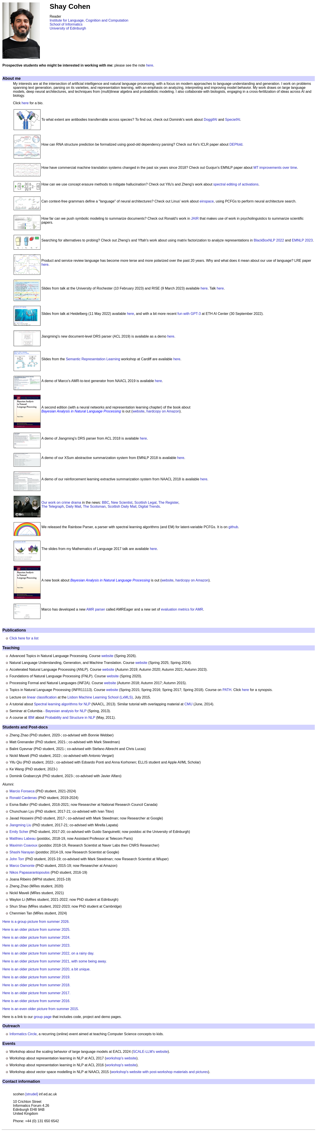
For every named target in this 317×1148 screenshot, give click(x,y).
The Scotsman (94, 506)
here (149, 65)
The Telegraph (52, 506)
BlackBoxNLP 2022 (269, 240)
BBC (105, 502)
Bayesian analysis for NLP (66, 711)
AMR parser (95, 609)
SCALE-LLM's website (150, 1051)
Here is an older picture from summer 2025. (36, 929)
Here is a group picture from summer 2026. (36, 921)
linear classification (42, 697)
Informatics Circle (23, 1034)
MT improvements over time (275, 167)
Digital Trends (149, 506)
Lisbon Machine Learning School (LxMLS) (100, 697)
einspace (207, 201)
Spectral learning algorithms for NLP (62, 704)
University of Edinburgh (68, 28)
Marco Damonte (22, 866)
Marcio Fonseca (22, 791)
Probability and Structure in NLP (70, 717)
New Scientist (122, 502)
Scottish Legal (145, 502)
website (138, 411)
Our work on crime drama (61, 502)
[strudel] (31, 1094)
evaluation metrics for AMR (182, 609)
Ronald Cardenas (23, 798)
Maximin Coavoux (23, 845)
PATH (227, 690)
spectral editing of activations (235, 184)
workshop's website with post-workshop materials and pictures (159, 1072)
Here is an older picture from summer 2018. (36, 985)
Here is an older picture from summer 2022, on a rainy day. (48, 953)
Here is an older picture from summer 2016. (36, 1001)
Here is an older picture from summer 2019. (36, 977)
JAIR (195, 218)
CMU (188, 704)
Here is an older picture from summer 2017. (36, 993)
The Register (168, 502)
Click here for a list (24, 638)
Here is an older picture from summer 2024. (36, 937)
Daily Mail (73, 506)
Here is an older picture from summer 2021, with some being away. (54, 961)
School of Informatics (66, 24)
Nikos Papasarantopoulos (29, 872)
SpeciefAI (232, 119)
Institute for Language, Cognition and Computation (89, 20)
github (233, 527)
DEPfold (235, 144)
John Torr (16, 859)
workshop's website (121, 1058)
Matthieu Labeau (22, 838)
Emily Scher (18, 832)
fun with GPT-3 (189, 314)
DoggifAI (210, 119)
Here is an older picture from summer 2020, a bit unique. (46, 969)
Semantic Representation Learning (93, 359)
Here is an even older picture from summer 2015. (40, 1009)
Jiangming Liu (20, 825)
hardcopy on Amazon (162, 411)
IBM (31, 717)
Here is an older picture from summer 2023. (36, 945)
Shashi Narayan (22, 852)
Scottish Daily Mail (122, 506)
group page (43, 1017)
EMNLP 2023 (302, 240)
